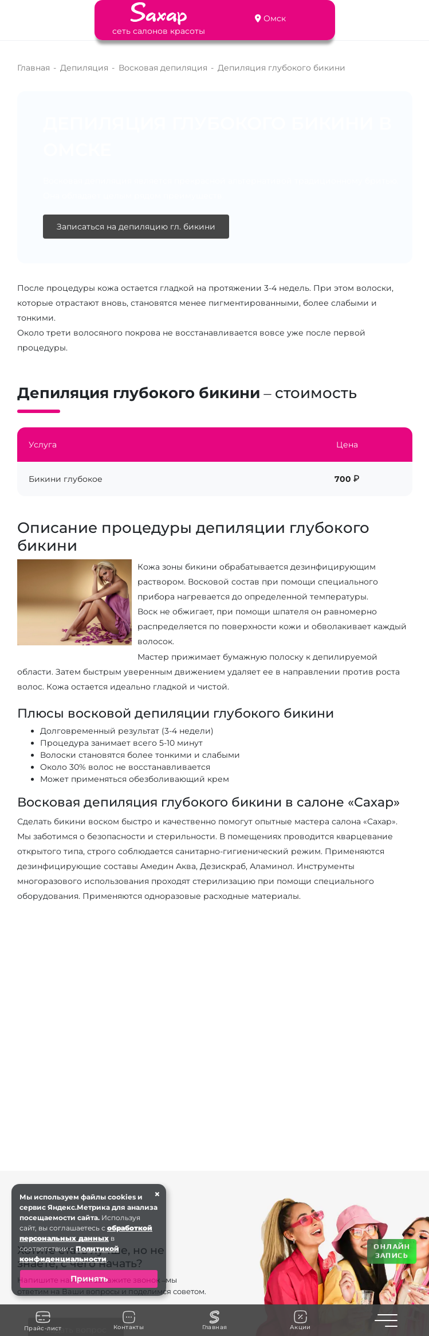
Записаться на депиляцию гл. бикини (136, 226)
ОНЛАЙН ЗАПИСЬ (391, 1251)
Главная (214, 1320)
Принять (89, 1278)
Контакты (128, 1320)
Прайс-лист (43, 1320)
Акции (300, 1320)
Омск (274, 18)
